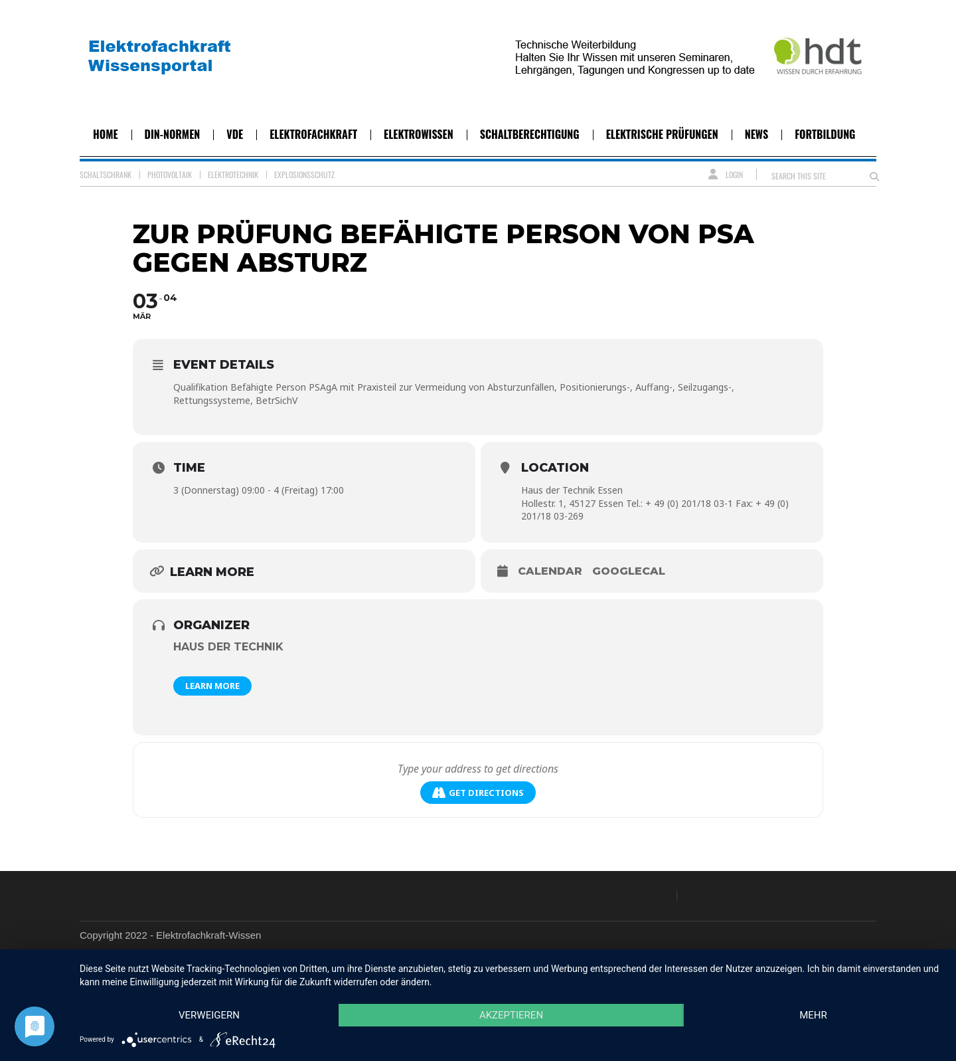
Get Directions (478, 793)
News (756, 134)
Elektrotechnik (233, 174)
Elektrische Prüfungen (662, 134)
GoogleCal (628, 571)
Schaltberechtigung (530, 134)
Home (105, 134)
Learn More (212, 686)
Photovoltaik (169, 174)
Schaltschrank (105, 174)
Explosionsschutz (304, 174)
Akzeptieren (511, 1015)
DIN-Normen (172, 134)
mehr (813, 1015)
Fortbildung (825, 134)
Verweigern (209, 1015)
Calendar (550, 571)
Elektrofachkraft (313, 134)
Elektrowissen (418, 134)
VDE (234, 134)
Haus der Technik (228, 646)
